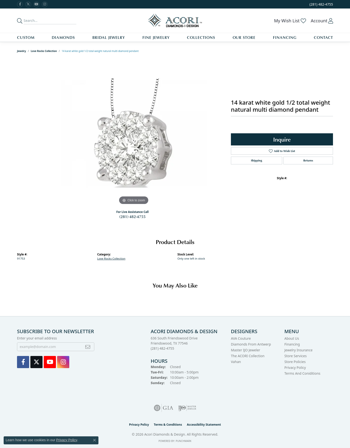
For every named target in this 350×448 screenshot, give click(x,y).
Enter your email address (37, 338)
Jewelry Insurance (298, 350)
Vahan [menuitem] (236, 361)
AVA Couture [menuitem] (241, 338)
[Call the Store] (162, 348)
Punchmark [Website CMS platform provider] (184, 441)
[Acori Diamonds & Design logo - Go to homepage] (175, 20)
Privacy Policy (295, 367)
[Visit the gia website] (163, 408)
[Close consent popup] (94, 440)
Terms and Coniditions (302, 373)
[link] (320, 4)
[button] (290, 20)
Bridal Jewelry (108, 37)
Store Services (295, 356)
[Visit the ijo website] (187, 408)
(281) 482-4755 (132, 216)
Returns (308, 160)
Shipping (256, 160)
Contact (323, 37)
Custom (26, 37)
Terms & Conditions (168, 425)
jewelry (21, 51)
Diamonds (63, 37)
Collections (201, 37)
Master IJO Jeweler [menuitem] (245, 350)
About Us (291, 338)
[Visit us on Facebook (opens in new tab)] (20, 4)
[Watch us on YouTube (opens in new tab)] (36, 4)
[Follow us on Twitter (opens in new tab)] (28, 4)
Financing (285, 37)
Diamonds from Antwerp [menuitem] (251, 344)
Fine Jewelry (156, 37)
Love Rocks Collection (44, 51)
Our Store (244, 37)
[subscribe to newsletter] (87, 347)
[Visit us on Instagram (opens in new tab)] (45, 4)
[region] (134, 133)
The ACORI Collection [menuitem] (247, 356)
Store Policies (295, 361)
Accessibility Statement (204, 425)
